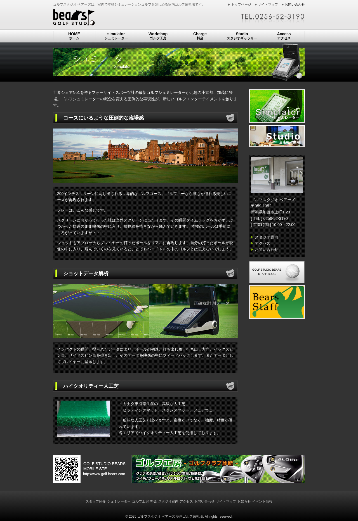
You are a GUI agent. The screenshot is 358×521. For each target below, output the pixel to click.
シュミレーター (119, 501)
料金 (153, 501)
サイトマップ (268, 4)
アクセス (262, 243)
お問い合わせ (295, 4)
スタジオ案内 (266, 237)
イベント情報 (262, 501)
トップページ (241, 4)
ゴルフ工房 (140, 501)
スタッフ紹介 (96, 501)
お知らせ (244, 501)
